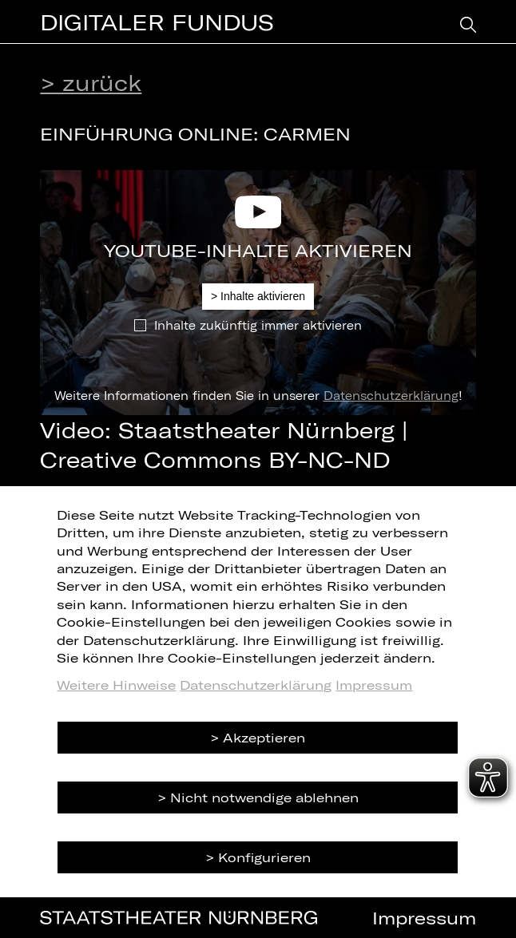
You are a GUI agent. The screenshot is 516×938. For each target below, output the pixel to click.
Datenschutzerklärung (390, 395)
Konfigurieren (264, 857)
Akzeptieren (264, 737)
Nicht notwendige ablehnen (264, 797)
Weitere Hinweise (116, 684)
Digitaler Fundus (157, 22)
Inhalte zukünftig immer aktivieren (258, 325)
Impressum (373, 684)
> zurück (90, 82)
